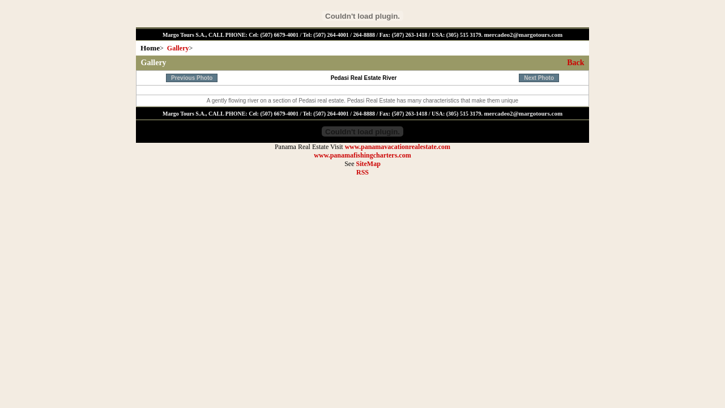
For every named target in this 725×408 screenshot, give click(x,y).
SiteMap (368, 164)
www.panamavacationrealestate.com (397, 147)
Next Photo (539, 78)
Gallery (178, 48)
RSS (362, 172)
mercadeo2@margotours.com (523, 34)
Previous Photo (191, 78)
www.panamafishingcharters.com (362, 155)
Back (575, 62)
